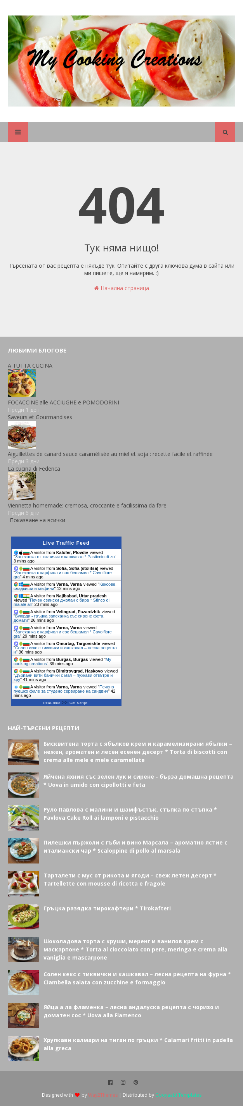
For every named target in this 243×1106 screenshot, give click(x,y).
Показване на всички (37, 520)
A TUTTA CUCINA (30, 365)
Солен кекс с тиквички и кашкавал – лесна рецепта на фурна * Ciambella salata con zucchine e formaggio (137, 978)
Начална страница (121, 288)
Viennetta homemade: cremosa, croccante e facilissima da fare (87, 505)
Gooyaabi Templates (178, 1095)
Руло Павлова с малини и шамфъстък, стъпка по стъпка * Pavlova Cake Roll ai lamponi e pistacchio (130, 813)
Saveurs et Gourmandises (40, 417)
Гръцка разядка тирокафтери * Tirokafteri (107, 908)
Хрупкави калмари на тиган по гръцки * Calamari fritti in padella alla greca (138, 1044)
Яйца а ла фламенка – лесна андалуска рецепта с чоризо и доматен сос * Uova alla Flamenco (131, 1011)
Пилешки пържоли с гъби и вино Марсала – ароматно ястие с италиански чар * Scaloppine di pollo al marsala (135, 846)
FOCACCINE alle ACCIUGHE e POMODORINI (63, 402)
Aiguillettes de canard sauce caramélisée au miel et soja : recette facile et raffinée (110, 454)
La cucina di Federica (34, 468)
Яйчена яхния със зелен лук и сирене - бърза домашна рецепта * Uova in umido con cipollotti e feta (138, 780)
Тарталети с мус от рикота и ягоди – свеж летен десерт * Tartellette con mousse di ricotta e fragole (130, 879)
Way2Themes (103, 1095)
